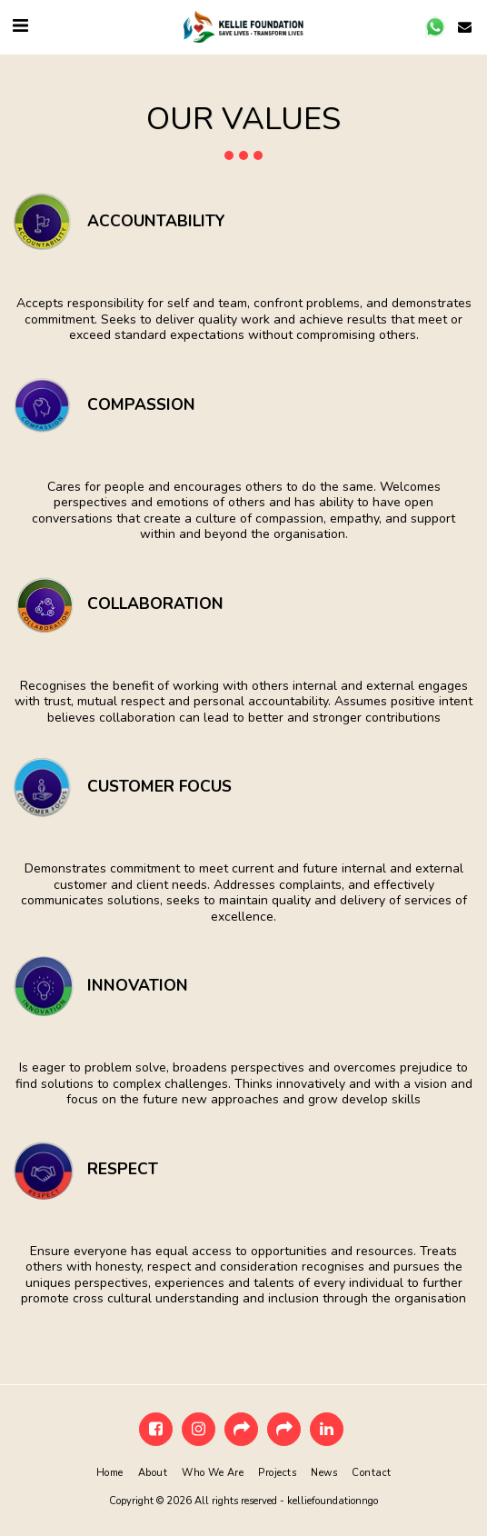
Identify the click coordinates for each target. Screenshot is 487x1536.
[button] (20, 26)
